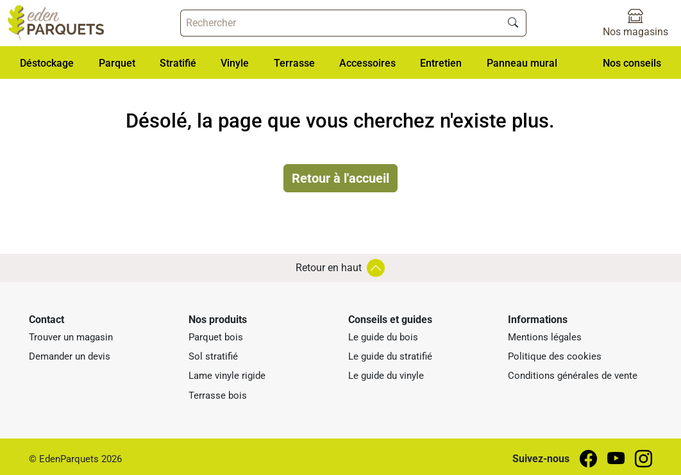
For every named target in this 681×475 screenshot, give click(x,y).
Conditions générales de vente (572, 375)
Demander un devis (69, 356)
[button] (47, 62)
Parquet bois (216, 337)
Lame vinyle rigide (227, 375)
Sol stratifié (213, 356)
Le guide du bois (383, 337)
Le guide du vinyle (386, 375)
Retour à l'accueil (340, 178)
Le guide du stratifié (390, 356)
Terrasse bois (218, 395)
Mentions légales (545, 337)
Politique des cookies (554, 356)
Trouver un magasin (71, 337)
